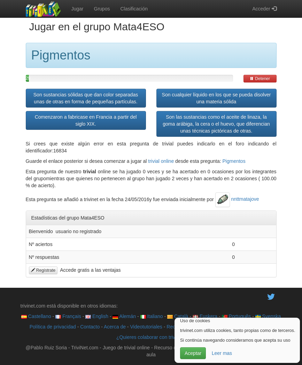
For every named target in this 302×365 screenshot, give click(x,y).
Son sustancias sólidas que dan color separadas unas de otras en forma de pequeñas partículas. (85, 98)
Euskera (205, 316)
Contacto (90, 327)
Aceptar (193, 353)
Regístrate (43, 270)
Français (68, 316)
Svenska (268, 316)
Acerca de (115, 327)
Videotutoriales (146, 327)
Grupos (102, 8)
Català (177, 316)
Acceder (264, 8)
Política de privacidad (53, 327)
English (96, 316)
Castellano (36, 316)
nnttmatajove (237, 199)
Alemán (124, 316)
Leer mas (222, 353)
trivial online (161, 161)
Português (236, 316)
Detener (260, 78)
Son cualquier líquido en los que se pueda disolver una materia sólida (216, 98)
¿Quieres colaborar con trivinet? (151, 337)
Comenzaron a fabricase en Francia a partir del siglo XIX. (86, 120)
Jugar (77, 8)
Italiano (151, 316)
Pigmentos (234, 161)
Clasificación (134, 8)
